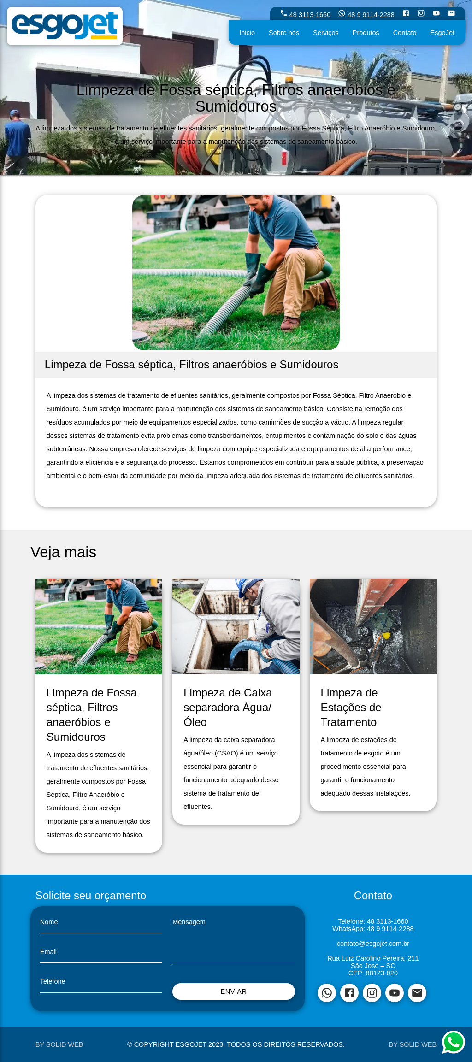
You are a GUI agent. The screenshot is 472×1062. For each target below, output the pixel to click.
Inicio (247, 32)
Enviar (233, 991)
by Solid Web (59, 1044)
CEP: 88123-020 (373, 973)
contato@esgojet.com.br (373, 943)
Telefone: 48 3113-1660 (373, 921)
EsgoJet (442, 32)
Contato (405, 32)
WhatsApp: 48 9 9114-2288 (373, 928)
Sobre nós (284, 32)
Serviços (326, 32)
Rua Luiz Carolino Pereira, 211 (373, 958)
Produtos (366, 32)
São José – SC (373, 965)
